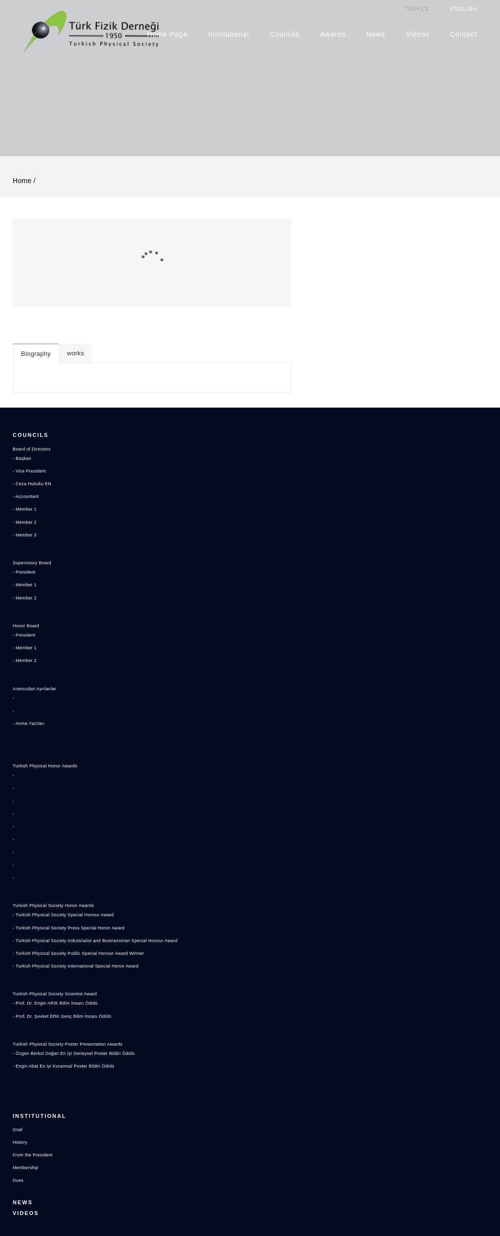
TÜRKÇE (417, 8)
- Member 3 (27, 453)
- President (26, 491)
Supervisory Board (36, 482)
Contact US (35, 1118)
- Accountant (28, 415)
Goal (18, 1014)
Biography (273, 230)
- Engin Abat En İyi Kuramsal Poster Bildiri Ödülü (74, 970)
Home (22, 171)
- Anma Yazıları (32, 642)
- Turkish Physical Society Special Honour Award (74, 819)
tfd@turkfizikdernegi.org (61, 1164)
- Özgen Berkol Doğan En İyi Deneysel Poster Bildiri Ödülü (86, 958)
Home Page (167, 34)
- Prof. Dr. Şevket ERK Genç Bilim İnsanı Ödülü (72, 920)
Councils (285, 34)
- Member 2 (27, 441)
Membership (28, 1052)
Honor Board (28, 544)
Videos (418, 34)
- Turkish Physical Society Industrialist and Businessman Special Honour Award (112, 844)
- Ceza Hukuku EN (36, 403)
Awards (333, 34)
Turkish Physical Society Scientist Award (63, 898)
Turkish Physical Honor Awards (52, 670)
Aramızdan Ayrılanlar (39, 607)
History (21, 1027)
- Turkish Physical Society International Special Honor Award (89, 870)
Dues (19, 1065)
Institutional (229, 34)
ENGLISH (464, 8)
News (376, 34)
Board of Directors (36, 368)
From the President (37, 1039)
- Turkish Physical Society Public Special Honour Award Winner (92, 857)
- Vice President (33, 389)
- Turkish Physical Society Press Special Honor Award (80, 832)
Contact (464, 34)
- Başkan (24, 377)
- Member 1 (27, 428)
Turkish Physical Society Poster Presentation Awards (79, 948)
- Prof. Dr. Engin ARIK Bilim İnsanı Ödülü (64, 907)
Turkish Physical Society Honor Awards (62, 810)
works (312, 230)
